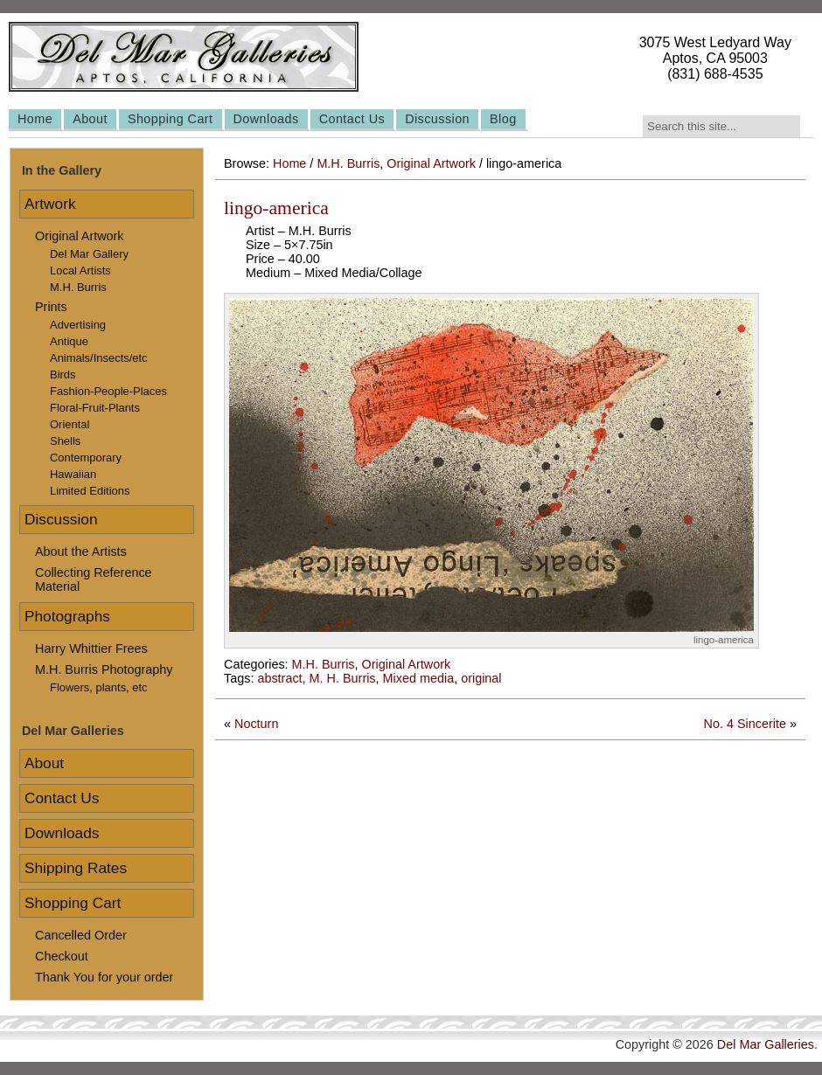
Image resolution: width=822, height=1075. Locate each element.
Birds (63, 374)
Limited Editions (89, 490)
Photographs (67, 616)
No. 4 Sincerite (745, 724)
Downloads (266, 119)
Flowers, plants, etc (99, 687)
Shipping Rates (75, 868)
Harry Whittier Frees (91, 648)
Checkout (61, 956)
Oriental (69, 424)
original (481, 678)
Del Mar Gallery (89, 253)
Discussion (437, 119)
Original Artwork (431, 163)
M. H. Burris (343, 678)
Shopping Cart (170, 119)
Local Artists (80, 270)
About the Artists (81, 551)
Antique (69, 341)
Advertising (78, 324)
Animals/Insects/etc (99, 357)
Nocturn (256, 724)
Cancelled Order (81, 935)
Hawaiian (73, 474)
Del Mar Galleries (765, 1044)
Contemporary (86, 457)
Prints (51, 307)
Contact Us (352, 119)
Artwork (50, 203)
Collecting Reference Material (93, 579)
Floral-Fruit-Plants (95, 407)
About (90, 119)
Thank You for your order (104, 977)
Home (34, 119)
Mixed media (419, 678)
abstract (279, 678)
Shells (65, 440)
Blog (503, 119)
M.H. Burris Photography (104, 669)
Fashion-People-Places (108, 391)
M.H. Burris (348, 163)
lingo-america (276, 208)
